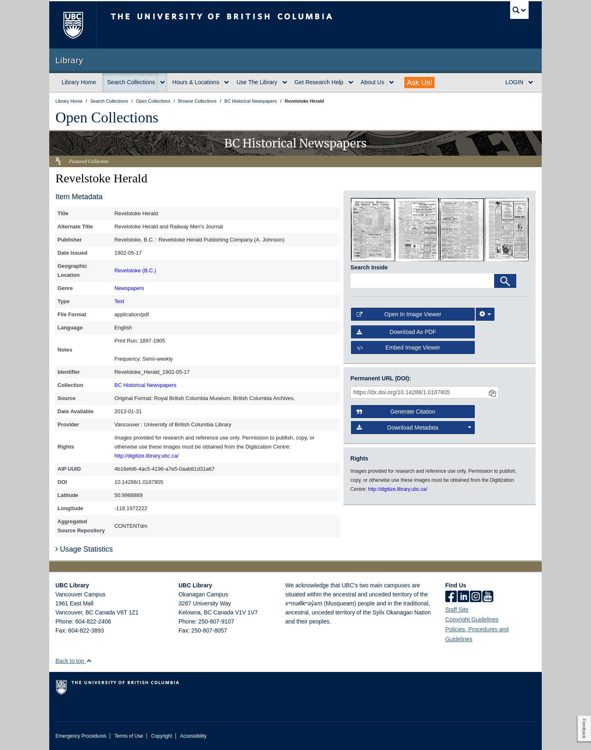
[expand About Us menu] (391, 82)
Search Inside (369, 267)
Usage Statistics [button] (84, 549)
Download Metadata (414, 427)
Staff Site (457, 609)
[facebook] (451, 597)
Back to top (73, 661)
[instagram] (475, 597)
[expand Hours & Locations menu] (226, 82)
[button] (89, 661)
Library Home (79, 82)
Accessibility (193, 736)
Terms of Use (129, 736)
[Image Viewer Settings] (485, 314)
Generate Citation (396, 411)
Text (119, 301)
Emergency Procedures (80, 736)
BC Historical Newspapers (145, 385)
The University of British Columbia (72, 24)
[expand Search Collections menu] (162, 82)
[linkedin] (463, 597)
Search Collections (131, 82)
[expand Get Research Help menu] (351, 82)
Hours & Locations (195, 82)
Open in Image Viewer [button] (399, 314)
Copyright (161, 736)
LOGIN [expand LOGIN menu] (514, 82)
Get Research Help (319, 82)
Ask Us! (419, 82)
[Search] (505, 281)
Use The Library (256, 82)
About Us (373, 82)
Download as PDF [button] (396, 332)
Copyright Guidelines (472, 619)
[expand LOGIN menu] (531, 82)
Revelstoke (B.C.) (135, 270)
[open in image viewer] (373, 229)
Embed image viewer (398, 347)
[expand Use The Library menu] (285, 82)
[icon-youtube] (487, 597)
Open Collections (106, 117)
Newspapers (129, 288)
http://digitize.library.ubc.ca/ (147, 456)
